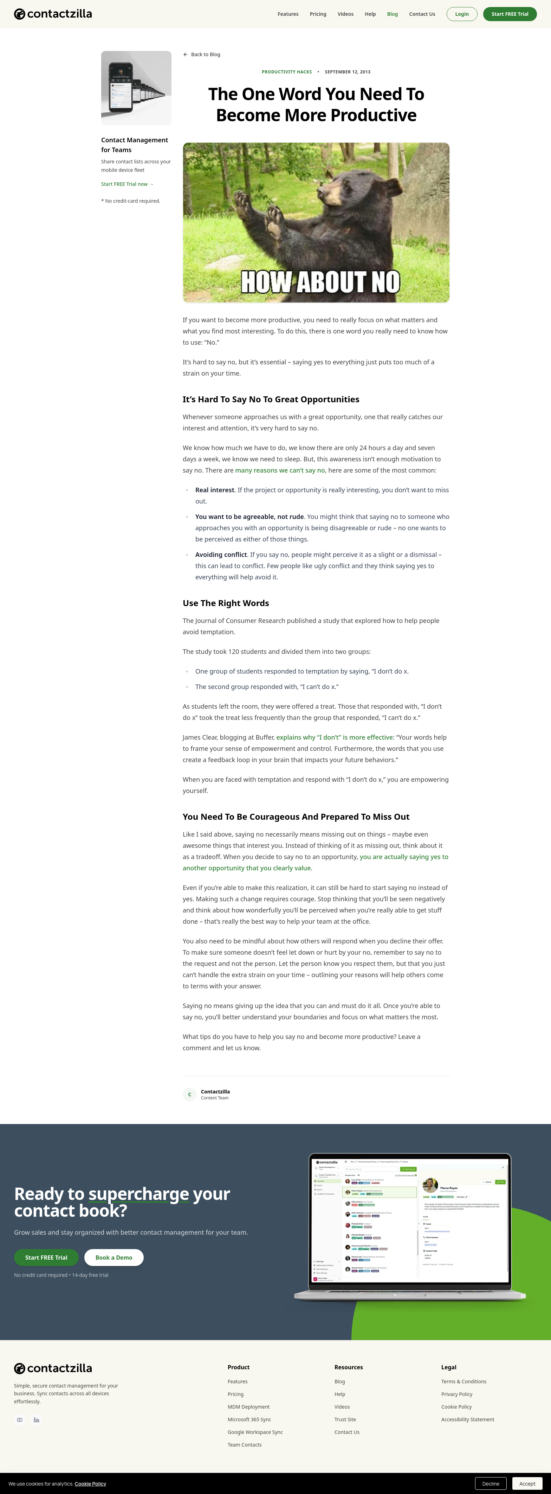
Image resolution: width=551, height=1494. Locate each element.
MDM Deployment (249, 1406)
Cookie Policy (456, 1406)
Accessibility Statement (467, 1419)
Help (370, 14)
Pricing (318, 14)
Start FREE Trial (510, 14)
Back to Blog (201, 54)
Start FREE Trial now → (127, 184)
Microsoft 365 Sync (249, 1419)
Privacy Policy (456, 1394)
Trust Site (345, 1419)
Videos (346, 14)
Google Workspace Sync (255, 1432)
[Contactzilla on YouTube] (19, 1419)
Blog (392, 14)
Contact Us (422, 14)
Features (288, 14)
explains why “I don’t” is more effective (335, 737)
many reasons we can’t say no (280, 470)
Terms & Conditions (464, 1381)
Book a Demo (114, 1257)
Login (462, 14)
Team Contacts (245, 1444)
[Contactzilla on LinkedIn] (36, 1419)
